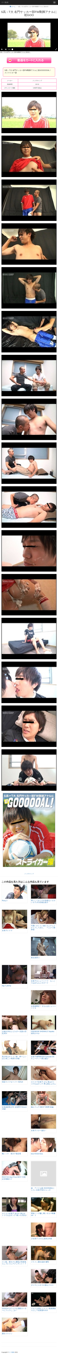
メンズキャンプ (29, 873)
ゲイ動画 (4, 2)
